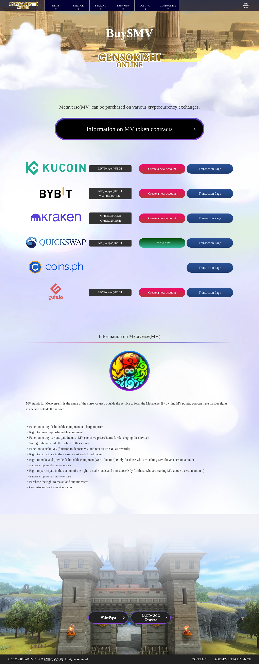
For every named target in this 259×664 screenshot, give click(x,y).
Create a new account (162, 169)
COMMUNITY (168, 5)
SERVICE (78, 5)
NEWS (56, 5)
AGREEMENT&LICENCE (232, 659)
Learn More (123, 5)
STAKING (100, 5)
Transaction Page (210, 169)
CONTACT (146, 5)
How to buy (162, 243)
